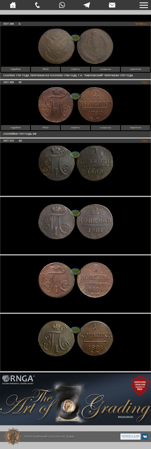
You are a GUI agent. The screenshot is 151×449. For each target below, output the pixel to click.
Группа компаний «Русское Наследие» (49, 436)
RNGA (45, 69)
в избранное (105, 69)
